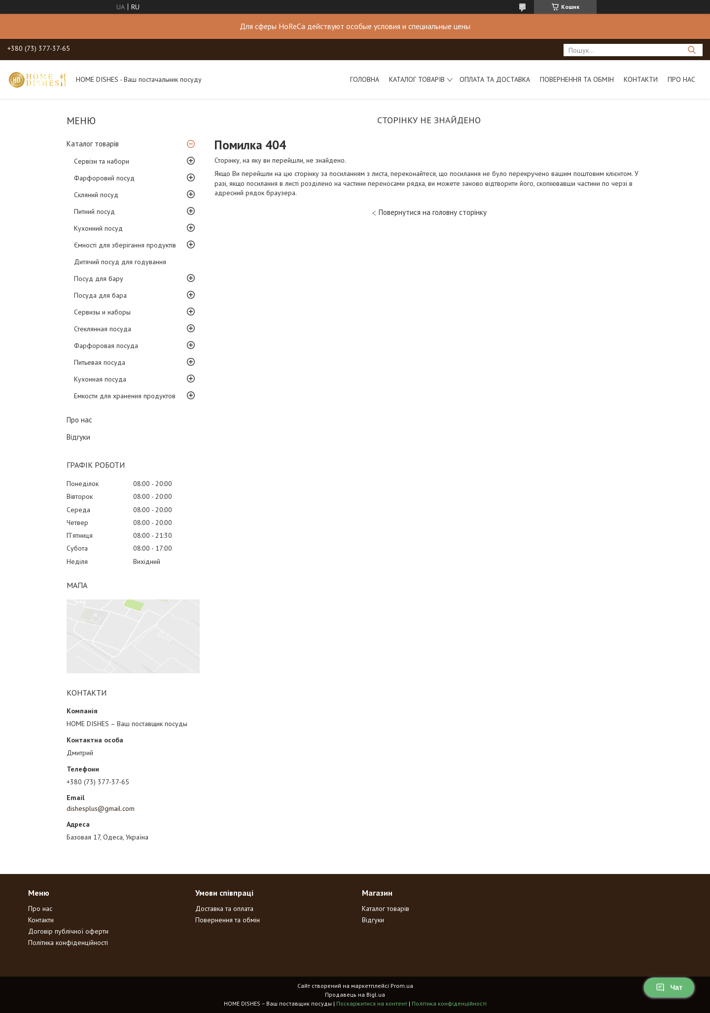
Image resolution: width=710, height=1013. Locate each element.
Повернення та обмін (577, 79)
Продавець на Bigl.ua (355, 994)
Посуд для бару (98, 278)
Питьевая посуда (99, 362)
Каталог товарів (417, 79)
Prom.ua (401, 985)
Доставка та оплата (224, 908)
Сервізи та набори (101, 161)
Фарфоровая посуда (106, 345)
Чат (669, 987)
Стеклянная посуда (102, 328)
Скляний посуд (96, 194)
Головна (364, 79)
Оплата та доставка (495, 79)
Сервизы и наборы (102, 312)
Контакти (641, 79)
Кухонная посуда (100, 379)
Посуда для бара (100, 295)
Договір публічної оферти (68, 931)
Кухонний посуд (98, 228)
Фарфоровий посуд (104, 178)
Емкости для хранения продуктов (125, 395)
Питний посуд (94, 211)
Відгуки (78, 437)
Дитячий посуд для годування (120, 261)
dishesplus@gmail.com (101, 808)
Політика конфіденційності (68, 942)
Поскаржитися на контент (371, 1003)
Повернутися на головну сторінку (433, 212)
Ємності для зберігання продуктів (125, 245)
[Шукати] (691, 50)
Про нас (681, 79)
